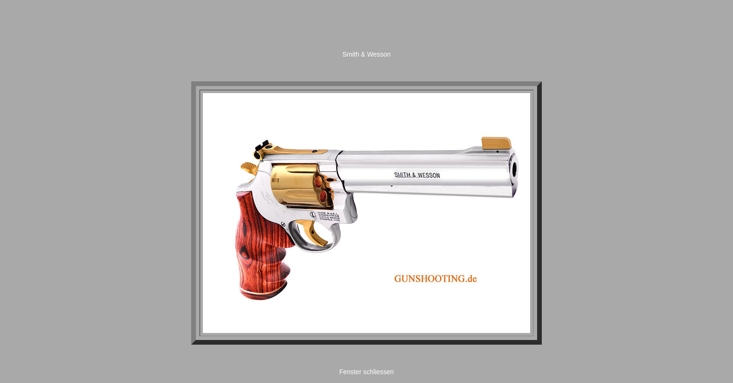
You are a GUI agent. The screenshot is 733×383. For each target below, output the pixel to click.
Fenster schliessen (366, 372)
